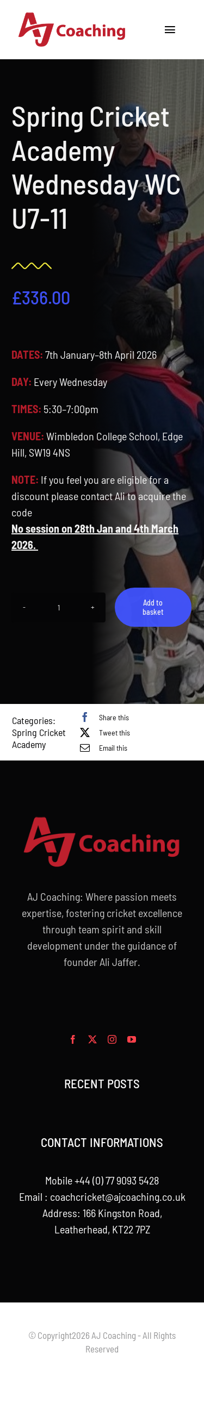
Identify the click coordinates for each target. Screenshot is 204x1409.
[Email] (101, 747)
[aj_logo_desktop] (72, 16)
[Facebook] (102, 717)
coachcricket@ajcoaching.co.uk (118, 1196)
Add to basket (151, 607)
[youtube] (131, 1039)
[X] (102, 732)
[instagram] (112, 1039)
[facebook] (73, 1039)
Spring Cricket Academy (39, 738)
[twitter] (92, 1039)
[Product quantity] (57, 607)
